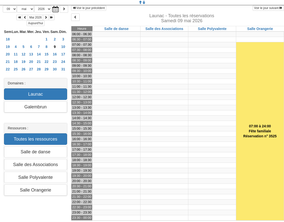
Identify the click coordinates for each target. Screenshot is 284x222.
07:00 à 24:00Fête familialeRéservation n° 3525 (259, 131)
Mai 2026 (35, 17)
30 (55, 69)
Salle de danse (116, 29)
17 (63, 54)
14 (39, 54)
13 (31, 54)
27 (31, 69)
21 (8, 62)
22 (47, 62)
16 (55, 54)
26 (24, 69)
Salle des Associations (164, 29)
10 (63, 47)
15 (47, 54)
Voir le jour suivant (268, 8)
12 (24, 54)
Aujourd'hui (35, 23)
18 (8, 39)
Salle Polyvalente (212, 29)
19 (8, 47)
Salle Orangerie (260, 29)
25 (16, 69)
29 (47, 69)
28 (39, 69)
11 (16, 54)
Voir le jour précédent (89, 8)
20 (8, 54)
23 (55, 62)
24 (63, 62)
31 (63, 69)
